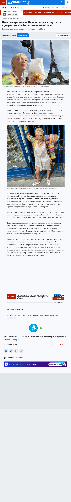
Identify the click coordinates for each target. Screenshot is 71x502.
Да (4, 14)
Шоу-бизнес (11, 357)
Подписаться (22, 35)
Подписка (65, 7)
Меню (2, 2)
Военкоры (38, 12)
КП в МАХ (59, 12)
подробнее (11, 318)
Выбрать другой (12, 14)
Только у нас (28, 12)
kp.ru (64, 345)
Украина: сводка (49, 12)
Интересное (19, 357)
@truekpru (14, 339)
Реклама (55, 7)
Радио (47, 7)
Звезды (4, 18)
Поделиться (63, 35)
